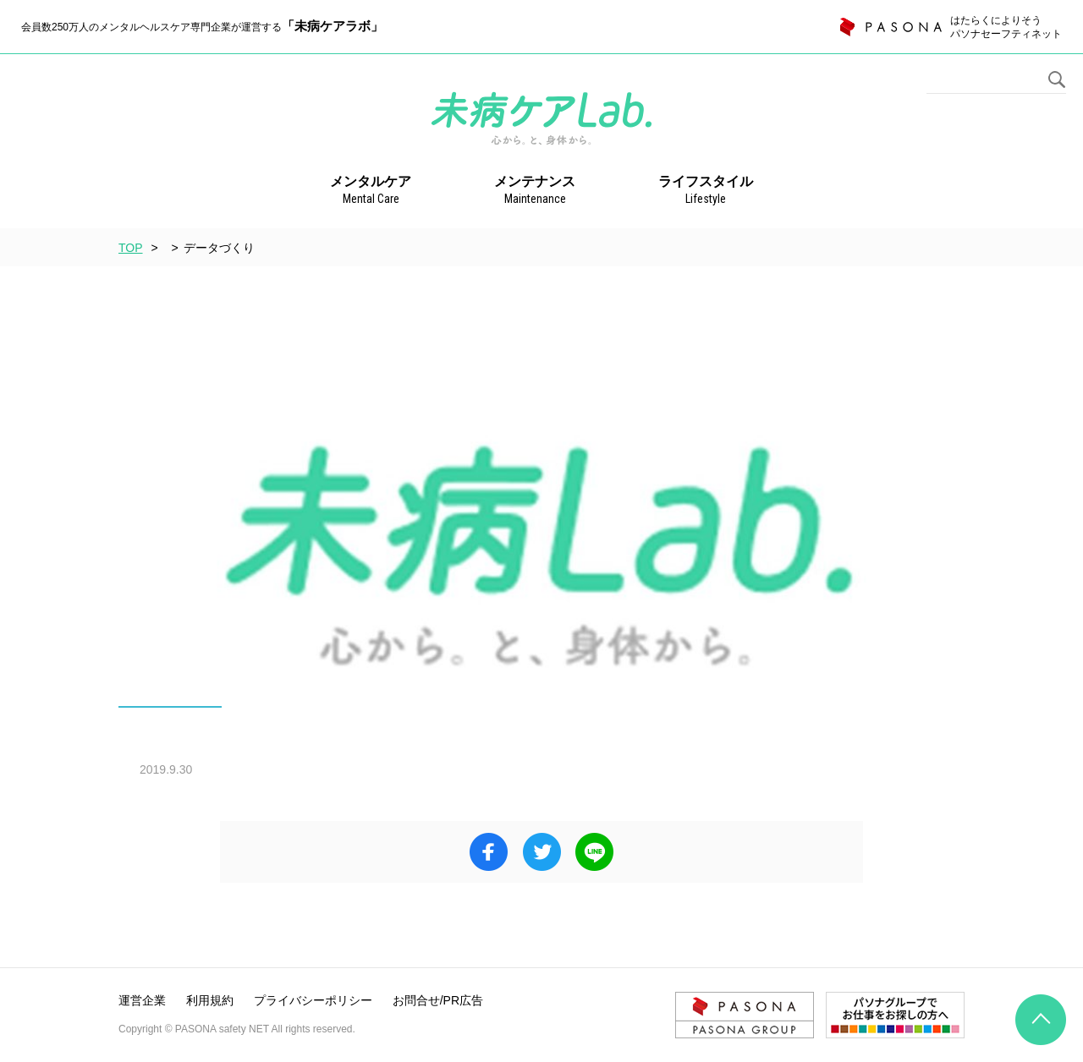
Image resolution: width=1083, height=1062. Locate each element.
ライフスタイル (705, 191)
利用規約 (210, 1000)
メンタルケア (370, 191)
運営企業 (142, 1000)
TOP (130, 248)
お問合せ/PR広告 (438, 1000)
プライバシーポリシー (313, 1000)
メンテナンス (534, 191)
